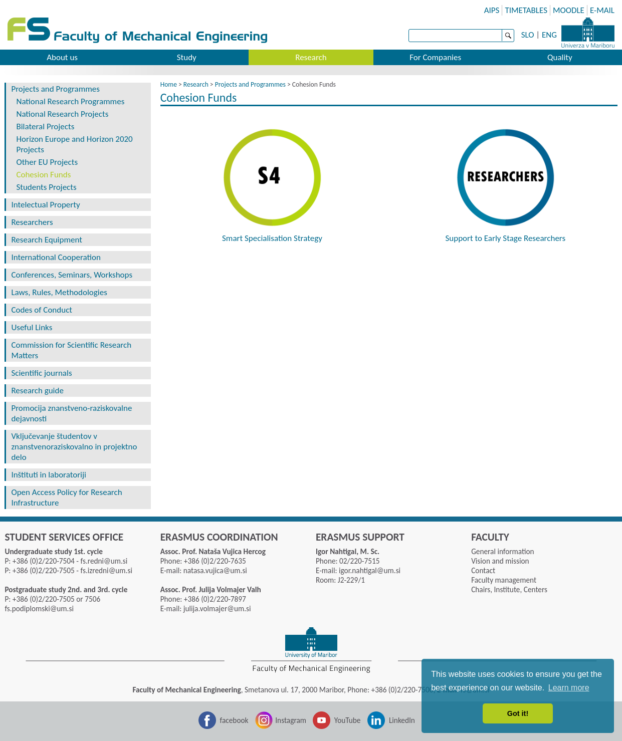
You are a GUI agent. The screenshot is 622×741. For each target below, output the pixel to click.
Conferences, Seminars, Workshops (71, 275)
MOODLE (568, 10)
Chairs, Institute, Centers (509, 589)
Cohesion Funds (43, 174)
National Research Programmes (70, 101)
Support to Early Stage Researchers (505, 238)
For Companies (435, 57)
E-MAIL (602, 10)
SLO (527, 35)
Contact (483, 570)
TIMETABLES (526, 10)
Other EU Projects (47, 162)
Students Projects (46, 187)
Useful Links (31, 327)
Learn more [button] (568, 687)
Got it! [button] (517, 713)
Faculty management (503, 580)
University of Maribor (587, 33)
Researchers (32, 222)
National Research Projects (62, 114)
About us (62, 57)
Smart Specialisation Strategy (272, 238)
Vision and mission (500, 561)
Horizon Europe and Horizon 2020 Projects (74, 144)
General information (502, 551)
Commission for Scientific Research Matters (71, 350)
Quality (559, 57)
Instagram (290, 720)
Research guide (37, 390)
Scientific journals (41, 373)
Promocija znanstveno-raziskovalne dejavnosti (71, 413)
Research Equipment (46, 239)
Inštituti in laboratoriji (48, 474)
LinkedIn (402, 720)
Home (168, 84)
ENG (549, 35)
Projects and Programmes (55, 89)
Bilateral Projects (45, 126)
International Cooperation (55, 257)
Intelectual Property (45, 204)
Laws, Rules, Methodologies (59, 292)
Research (310, 57)
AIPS (492, 10)
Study (186, 57)
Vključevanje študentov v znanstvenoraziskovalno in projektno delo (74, 446)
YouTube (347, 720)
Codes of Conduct (41, 310)
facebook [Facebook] (234, 720)
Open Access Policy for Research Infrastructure (66, 497)
